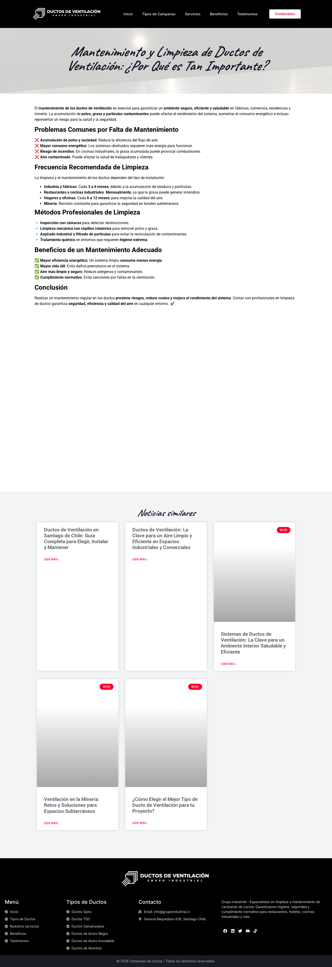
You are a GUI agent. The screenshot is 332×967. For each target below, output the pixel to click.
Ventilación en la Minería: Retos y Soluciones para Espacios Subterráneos (71, 805)
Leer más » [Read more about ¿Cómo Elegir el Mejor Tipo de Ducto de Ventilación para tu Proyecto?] (140, 823)
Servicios (193, 14)
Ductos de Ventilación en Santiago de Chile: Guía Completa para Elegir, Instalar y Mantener (76, 538)
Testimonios (247, 14)
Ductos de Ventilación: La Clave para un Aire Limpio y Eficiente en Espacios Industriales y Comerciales (162, 538)
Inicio (128, 14)
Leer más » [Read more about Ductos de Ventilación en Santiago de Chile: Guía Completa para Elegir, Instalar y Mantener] (51, 559)
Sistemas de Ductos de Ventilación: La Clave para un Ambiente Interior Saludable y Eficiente (253, 643)
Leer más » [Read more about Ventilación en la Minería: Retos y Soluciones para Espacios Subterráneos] (51, 823)
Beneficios (219, 14)
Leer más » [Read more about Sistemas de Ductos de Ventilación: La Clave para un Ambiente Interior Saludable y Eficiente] (228, 664)
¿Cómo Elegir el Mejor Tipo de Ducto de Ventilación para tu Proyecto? (165, 805)
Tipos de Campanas (158, 14)
